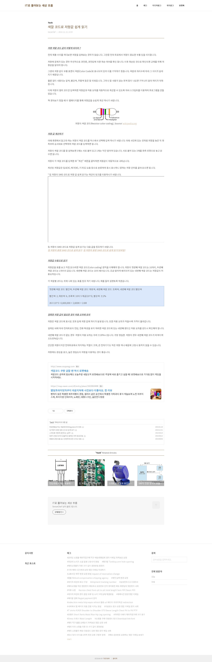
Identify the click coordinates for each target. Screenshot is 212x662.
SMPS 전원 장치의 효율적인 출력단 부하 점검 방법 (66, 436)
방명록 (181, 5)
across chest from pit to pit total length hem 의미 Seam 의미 (107, 590)
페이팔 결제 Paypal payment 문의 (82, 598)
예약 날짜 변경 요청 (120, 578)
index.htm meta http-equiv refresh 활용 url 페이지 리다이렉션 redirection (100, 602)
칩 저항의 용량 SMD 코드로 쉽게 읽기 (65, 250)
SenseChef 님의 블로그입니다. (64, 506)
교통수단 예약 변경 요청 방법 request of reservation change (94, 573)
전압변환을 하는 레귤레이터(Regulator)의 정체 (65, 427)
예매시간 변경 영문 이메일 (127, 594)
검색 (184, 559)
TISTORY (106, 658)
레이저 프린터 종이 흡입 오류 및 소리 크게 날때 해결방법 (90, 594)
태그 (145, 5)
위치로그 (170, 5)
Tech (52, 422)
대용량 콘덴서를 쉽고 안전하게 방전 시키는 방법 (65, 439)
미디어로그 (157, 5)
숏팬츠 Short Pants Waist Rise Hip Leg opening (89, 614)
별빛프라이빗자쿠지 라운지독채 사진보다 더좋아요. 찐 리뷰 (81, 390)
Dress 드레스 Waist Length (80, 618)
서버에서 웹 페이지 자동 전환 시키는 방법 (84, 606)
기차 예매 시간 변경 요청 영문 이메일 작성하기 (86, 569)
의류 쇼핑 (72, 590)
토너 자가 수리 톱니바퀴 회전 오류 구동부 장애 (86, 634)
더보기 (69, 639)
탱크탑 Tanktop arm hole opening (118, 561)
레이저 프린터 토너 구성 (77, 582)
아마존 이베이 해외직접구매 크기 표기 (130, 614)
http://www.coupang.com (62, 366)
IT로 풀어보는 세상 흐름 (39, 5)
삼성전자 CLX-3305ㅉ (129, 582)
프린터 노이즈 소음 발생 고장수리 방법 (83, 561)
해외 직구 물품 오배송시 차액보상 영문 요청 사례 (87, 622)
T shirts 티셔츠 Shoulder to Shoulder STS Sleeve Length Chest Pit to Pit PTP (102, 610)
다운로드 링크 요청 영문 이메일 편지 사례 (121, 606)
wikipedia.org (130, 123)
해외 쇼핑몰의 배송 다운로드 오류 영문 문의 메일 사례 (89, 630)
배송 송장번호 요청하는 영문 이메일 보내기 (126, 634)
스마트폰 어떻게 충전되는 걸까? (60, 433)
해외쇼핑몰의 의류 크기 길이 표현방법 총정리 (86, 565)
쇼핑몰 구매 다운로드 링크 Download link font (115, 618)
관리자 (115, 658)
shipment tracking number (103, 582)
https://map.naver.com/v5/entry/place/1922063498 (74, 386)
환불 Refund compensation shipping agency (88, 578)
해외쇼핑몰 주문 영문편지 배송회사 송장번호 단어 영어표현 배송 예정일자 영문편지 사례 (103, 586)
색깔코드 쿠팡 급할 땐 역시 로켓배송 (70, 370)
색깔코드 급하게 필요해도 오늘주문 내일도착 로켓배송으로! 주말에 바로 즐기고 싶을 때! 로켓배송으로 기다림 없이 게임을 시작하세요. (106, 376)
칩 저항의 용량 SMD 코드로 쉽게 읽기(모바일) (104, 250)
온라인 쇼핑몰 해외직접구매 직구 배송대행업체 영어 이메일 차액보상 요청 (97, 557)
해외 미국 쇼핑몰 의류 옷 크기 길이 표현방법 (86, 626)
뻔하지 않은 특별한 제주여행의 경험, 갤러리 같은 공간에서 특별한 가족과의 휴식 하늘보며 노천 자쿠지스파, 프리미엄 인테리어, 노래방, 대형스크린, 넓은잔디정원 (97, 395)
